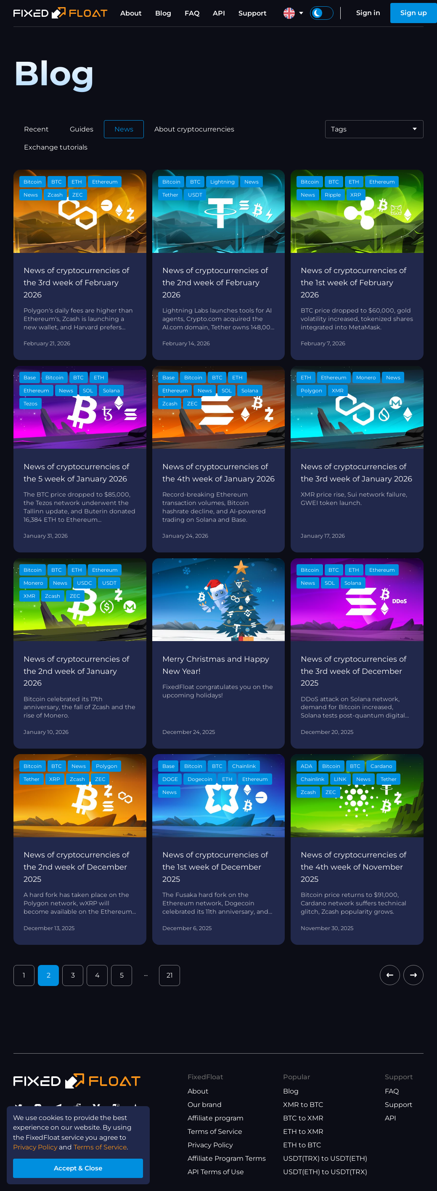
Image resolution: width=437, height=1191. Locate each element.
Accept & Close (80, 1167)
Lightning (222, 182)
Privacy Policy (210, 1145)
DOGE (170, 779)
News (123, 129)
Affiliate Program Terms (227, 1158)
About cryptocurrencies (194, 129)
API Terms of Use (216, 1172)
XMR (338, 390)
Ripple (333, 195)
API (219, 13)
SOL (88, 390)
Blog (163, 13)
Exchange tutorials (55, 147)
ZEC (77, 195)
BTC (56, 182)
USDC (84, 583)
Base (30, 377)
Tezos (30, 403)
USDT (195, 195)
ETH (77, 182)
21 (170, 975)
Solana (111, 390)
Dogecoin (200, 779)
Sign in (368, 13)
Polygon (311, 390)
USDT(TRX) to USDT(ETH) (325, 1158)
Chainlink (244, 766)
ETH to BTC (302, 1145)
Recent (36, 129)
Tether (170, 195)
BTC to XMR (303, 1118)
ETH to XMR (303, 1132)
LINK (340, 779)
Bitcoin (33, 182)
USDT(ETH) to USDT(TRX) (325, 1172)
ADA (307, 766)
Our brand (205, 1105)
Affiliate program (216, 1118)
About (131, 13)
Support (252, 13)
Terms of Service (215, 1132)
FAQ (192, 13)
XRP (355, 195)
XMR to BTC (303, 1105)
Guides (81, 129)
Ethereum (105, 182)
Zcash (55, 195)
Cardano (381, 766)
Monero (366, 377)
